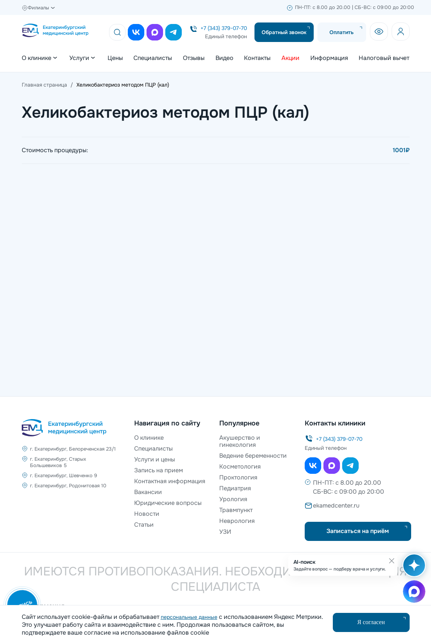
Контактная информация (169, 481)
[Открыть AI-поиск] (412, 569)
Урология (233, 499)
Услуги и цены (154, 459)
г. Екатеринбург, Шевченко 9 (63, 475)
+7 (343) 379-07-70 (224, 28)
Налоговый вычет (384, 58)
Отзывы (194, 58)
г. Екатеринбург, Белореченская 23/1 (73, 449)
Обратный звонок (284, 32)
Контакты (257, 58)
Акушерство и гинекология (239, 441)
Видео (224, 58)
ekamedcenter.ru (336, 505)
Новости (146, 513)
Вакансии (148, 492)
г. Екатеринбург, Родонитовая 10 (68, 485)
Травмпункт (236, 510)
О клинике (149, 437)
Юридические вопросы (168, 502)
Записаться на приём (357, 531)
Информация (329, 58)
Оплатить (341, 32)
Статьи (144, 524)
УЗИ (225, 531)
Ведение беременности (253, 455)
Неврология (237, 520)
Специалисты (152, 58)
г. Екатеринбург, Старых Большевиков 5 (58, 462)
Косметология (240, 466)
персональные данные (189, 617)
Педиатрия (235, 488)
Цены (115, 58)
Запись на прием (158, 470)
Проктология (238, 477)
